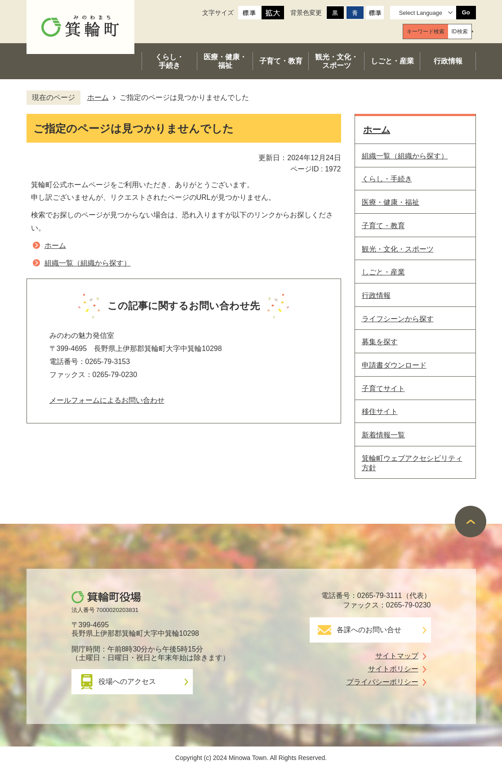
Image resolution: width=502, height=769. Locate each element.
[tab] (425, 31)
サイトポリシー (393, 669)
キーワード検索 (425, 31)
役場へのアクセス (127, 681)
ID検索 (460, 31)
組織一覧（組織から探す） (87, 263)
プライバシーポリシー (382, 682)
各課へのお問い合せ (369, 630)
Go (466, 12)
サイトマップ (396, 656)
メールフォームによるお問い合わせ (106, 400)
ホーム (98, 97)
